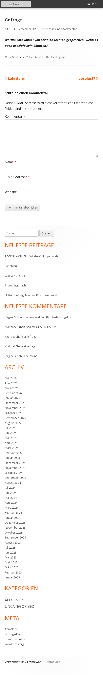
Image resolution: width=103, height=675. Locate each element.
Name (10, 162)
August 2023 (13, 542)
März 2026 (11, 388)
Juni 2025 (10, 433)
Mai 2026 (11, 378)
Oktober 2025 (13, 413)
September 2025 (15, 418)
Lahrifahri (11, 266)
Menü (96, 4)
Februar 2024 (13, 512)
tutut (7, 29)
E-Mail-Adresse (17, 177)
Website (11, 192)
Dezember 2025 (15, 403)
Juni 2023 (10, 552)
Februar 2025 (13, 453)
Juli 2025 (10, 428)
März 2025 (11, 448)
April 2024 (11, 502)
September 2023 (15, 537)
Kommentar (15, 116)
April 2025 (11, 443)
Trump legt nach (15, 285)
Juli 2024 (10, 487)
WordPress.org (14, 644)
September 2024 (15, 478)
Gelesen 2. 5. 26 (15, 276)
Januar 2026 (12, 398)
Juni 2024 (10, 493)
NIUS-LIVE (50, 327)
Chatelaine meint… (27, 356)
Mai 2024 (11, 498)
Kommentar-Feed (16, 639)
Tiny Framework (31, 662)
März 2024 (11, 507)
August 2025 (13, 423)
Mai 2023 (11, 557)
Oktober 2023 (13, 532)
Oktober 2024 (13, 473)
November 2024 (15, 468)
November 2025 (15, 408)
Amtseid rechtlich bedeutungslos (50, 317)
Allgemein (14, 600)
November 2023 (15, 527)
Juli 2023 (10, 547)
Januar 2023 (12, 577)
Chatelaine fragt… (26, 336)
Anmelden (11, 629)
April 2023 (11, 562)
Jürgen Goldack (14, 317)
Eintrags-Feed (13, 634)
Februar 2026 (13, 393)
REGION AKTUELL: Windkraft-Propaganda (31, 256)
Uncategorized (59, 57)
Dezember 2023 (15, 522)
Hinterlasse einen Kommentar (59, 29)
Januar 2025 (12, 458)
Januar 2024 (12, 518)
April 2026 (11, 383)
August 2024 (13, 482)
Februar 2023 (13, 572)
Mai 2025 (11, 438)
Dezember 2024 (15, 463)
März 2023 (11, 567)
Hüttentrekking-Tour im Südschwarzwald (31, 295)
